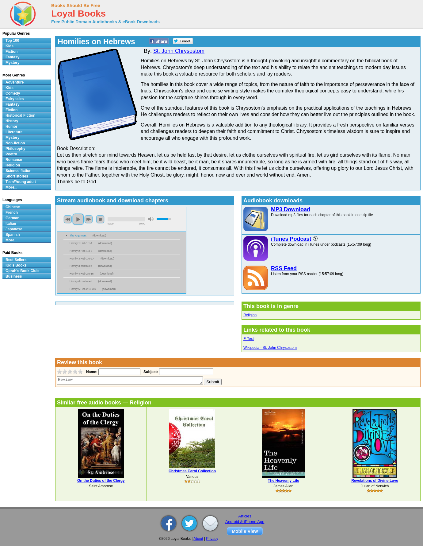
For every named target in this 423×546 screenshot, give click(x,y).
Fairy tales (15, 99)
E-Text (248, 339)
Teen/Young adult (21, 182)
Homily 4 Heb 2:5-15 (82, 273)
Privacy (212, 538)
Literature (14, 132)
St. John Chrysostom (178, 51)
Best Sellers (16, 260)
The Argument (78, 235)
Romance (14, 160)
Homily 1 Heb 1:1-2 (81, 243)
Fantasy (12, 57)
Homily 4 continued (81, 281)
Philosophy (15, 148)
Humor (11, 126)
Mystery (12, 62)
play (78, 219)
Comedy (13, 93)
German (12, 218)
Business (14, 276)
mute (151, 219)
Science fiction (19, 171)
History (12, 121)
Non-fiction (15, 143)
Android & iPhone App (244, 521)
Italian (11, 223)
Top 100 (12, 40)
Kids (9, 46)
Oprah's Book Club (22, 271)
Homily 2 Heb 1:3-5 (81, 250)
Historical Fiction (20, 115)
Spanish (13, 234)
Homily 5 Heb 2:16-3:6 (83, 289)
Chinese (13, 207)
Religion (250, 315)
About (198, 538)
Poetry (11, 154)
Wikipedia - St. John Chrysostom (270, 347)
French (12, 212)
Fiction (11, 51)
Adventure (15, 82)
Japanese (14, 229)
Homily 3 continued (81, 265)
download (99, 235)
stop (100, 219)
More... (11, 187)
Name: (91, 372)
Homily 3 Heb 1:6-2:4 (82, 258)
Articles (244, 516)
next (88, 219)
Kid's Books (16, 265)
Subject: (150, 372)
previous (67, 219)
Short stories (17, 176)
